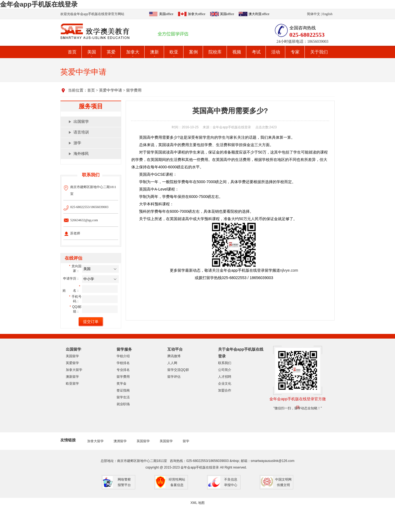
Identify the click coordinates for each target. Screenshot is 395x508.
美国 (91, 52)
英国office (227, 14)
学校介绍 (123, 356)
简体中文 (313, 14)
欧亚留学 (72, 383)
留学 (186, 441)
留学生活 (123, 397)
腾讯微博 (173, 356)
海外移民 (81, 154)
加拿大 (132, 52)
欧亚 (174, 52)
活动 (275, 52)
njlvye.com (289, 270)
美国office (166, 14)
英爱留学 (72, 363)
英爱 (111, 52)
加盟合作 (224, 390)
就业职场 (123, 404)
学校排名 (123, 363)
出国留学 (81, 122)
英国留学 (143, 441)
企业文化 (224, 383)
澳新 (154, 52)
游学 (77, 143)
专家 (295, 52)
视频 (236, 52)
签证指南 (123, 390)
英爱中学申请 (110, 90)
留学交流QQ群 (178, 370)
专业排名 (123, 370)
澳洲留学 (120, 441)
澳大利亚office (259, 14)
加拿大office (196, 14)
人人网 (172, 363)
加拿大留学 (74, 370)
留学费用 (134, 90)
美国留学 (72, 356)
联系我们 (224, 363)
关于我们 (319, 52)
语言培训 (81, 132)
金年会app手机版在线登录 (39, 4)
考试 (256, 52)
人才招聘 (224, 377)
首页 (72, 52)
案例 (193, 52)
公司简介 (224, 370)
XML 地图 (197, 503)
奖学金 (121, 383)
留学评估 (173, 377)
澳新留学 (72, 377)
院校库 (215, 52)
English (327, 14)
